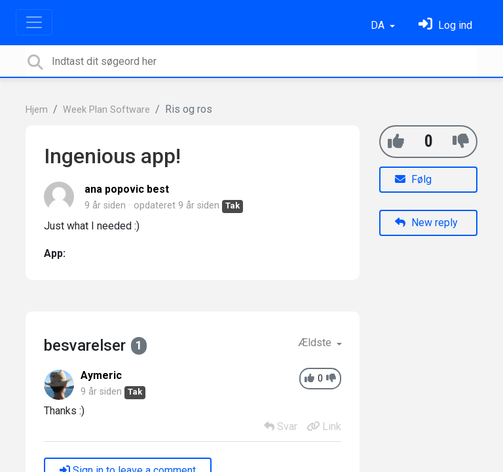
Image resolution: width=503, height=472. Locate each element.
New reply (426, 222)
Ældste (316, 342)
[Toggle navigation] (34, 22)
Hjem (37, 109)
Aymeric (101, 375)
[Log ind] (445, 25)
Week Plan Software (106, 109)
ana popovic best (126, 189)
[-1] (461, 141)
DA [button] (379, 25)
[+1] (396, 141)
